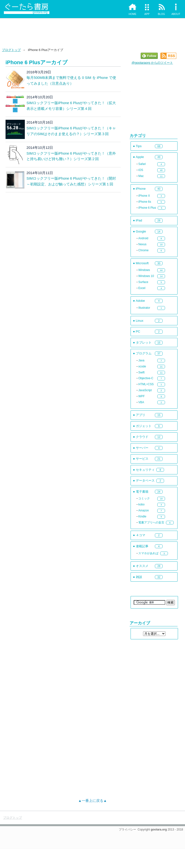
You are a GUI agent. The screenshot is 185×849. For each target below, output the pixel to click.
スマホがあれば (148, 553)
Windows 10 (146, 276)
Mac (141, 176)
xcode (142, 366)
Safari (142, 164)
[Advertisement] (92, 33)
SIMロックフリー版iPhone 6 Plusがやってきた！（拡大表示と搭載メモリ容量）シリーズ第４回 (71, 106)
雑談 (139, 577)
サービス (142, 458)
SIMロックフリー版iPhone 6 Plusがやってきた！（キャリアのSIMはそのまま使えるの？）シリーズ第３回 (71, 131)
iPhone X (144, 195)
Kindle (142, 516)
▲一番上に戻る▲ (92, 801)
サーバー (142, 448)
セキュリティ (145, 470)
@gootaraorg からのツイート (152, 62)
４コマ (140, 535)
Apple (140, 157)
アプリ (140, 415)
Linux (140, 320)
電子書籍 (142, 491)
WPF (141, 396)
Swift (141, 372)
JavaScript (145, 390)
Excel (141, 288)
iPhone (141, 188)
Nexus (142, 244)
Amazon (143, 510)
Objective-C (145, 378)
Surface (143, 282)
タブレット (144, 342)
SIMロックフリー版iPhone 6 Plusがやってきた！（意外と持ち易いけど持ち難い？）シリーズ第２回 (71, 156)
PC (138, 331)
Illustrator (144, 307)
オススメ (142, 566)
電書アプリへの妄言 (151, 522)
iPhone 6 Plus (147, 207)
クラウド (142, 437)
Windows (144, 270)
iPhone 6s (144, 201)
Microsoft (142, 263)
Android (143, 238)
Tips (139, 146)
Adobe (140, 300)
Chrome (143, 250)
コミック (144, 498)
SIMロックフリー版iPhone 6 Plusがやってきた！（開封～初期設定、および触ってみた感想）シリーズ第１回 (71, 181)
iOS (140, 170)
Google (141, 231)
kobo (141, 504)
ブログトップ (11, 50)
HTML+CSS (146, 384)
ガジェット (144, 426)
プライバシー (127, 829)
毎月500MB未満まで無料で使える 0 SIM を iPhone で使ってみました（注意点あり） (71, 80)
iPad (139, 220)
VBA (141, 402)
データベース (145, 480)
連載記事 (142, 546)
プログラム (144, 353)
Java (141, 360)
